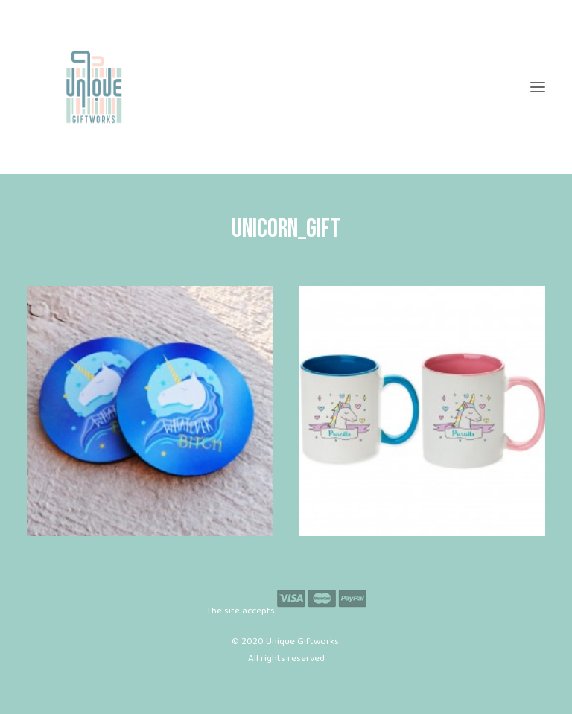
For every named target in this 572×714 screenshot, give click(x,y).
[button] (537, 87)
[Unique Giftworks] (286, 87)
